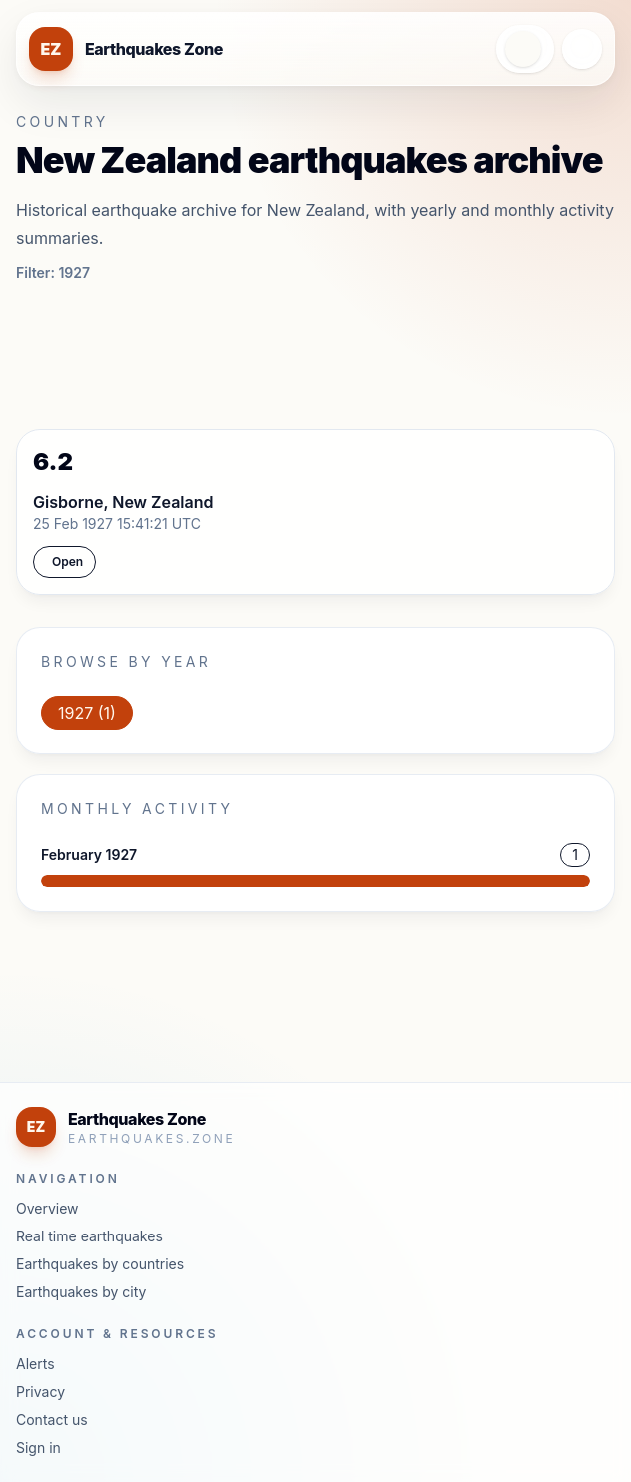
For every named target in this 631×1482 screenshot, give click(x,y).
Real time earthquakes (89, 1236)
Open (67, 561)
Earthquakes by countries (100, 1263)
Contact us (52, 1419)
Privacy (40, 1391)
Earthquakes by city (81, 1291)
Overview (47, 1208)
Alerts (35, 1363)
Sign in (38, 1447)
